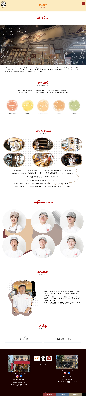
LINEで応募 (75, 394)
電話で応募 (49, 394)
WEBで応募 (62, 394)
